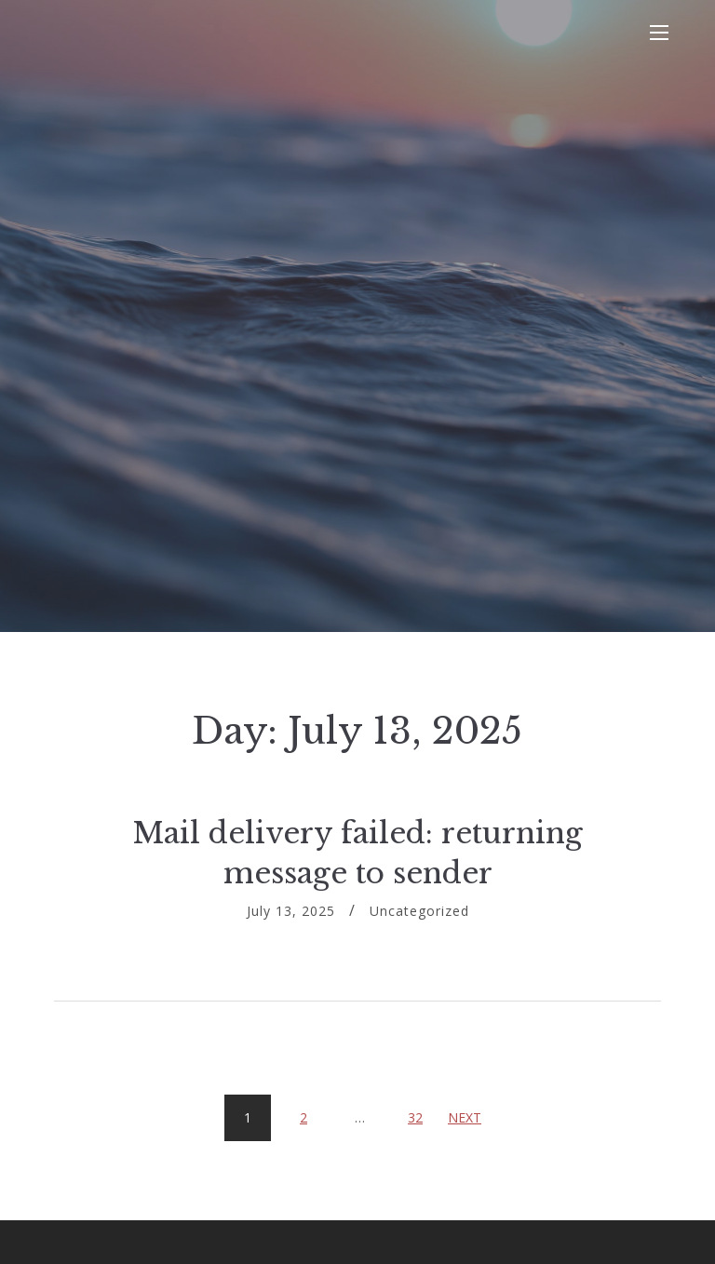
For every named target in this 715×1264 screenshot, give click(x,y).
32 (422, 1110)
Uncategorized (419, 911)
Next (464, 1117)
